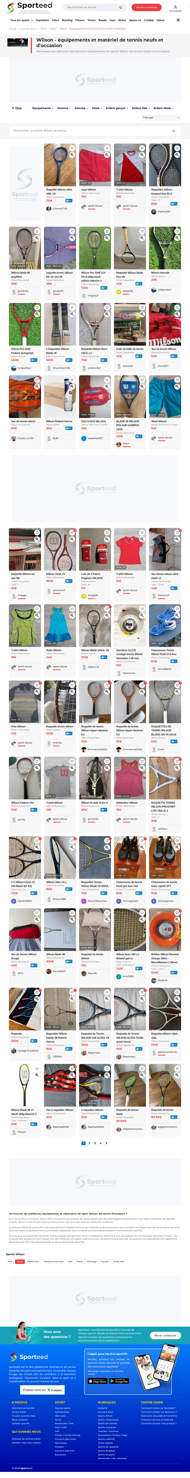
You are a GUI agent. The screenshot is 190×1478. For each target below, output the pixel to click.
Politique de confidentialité (26, 1439)
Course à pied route (65, 1439)
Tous (18, 108)
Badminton (33, 1262)
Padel (80, 1262)
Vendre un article (146, 7)
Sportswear (61, 1443)
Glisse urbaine (105, 1443)
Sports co (135, 20)
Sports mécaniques (108, 1420)
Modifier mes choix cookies (26, 1443)
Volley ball (118, 1262)
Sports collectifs (106, 1439)
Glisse (160, 20)
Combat (149, 20)
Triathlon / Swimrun (108, 1431)
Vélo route (60, 1416)
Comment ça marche (23, 1408)
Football (59, 1447)
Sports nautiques (107, 1427)
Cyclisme (102, 1408)
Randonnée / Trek (64, 1424)
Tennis (91, 20)
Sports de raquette (108, 1447)
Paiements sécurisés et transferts (159, 1416)
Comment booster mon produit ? (158, 1424)
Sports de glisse (106, 1451)
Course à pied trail (64, 1451)
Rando (103, 20)
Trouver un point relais (23, 1416)
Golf (70, 1262)
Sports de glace (106, 1455)
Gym (112, 20)
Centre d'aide (19, 1412)
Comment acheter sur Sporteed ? (159, 1412)
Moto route (61, 1427)
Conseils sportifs (20, 1424)
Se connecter (175, 8)
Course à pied (105, 1412)
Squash (105, 1262)
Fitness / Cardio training (67, 1435)
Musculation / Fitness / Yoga (112, 1435)
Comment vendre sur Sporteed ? (158, 1408)
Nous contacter (165, 1335)
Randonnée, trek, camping (112, 1458)
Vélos (55, 20)
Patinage (92, 1262)
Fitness (79, 20)
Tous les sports (20, 20)
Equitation (42, 20)
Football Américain (54, 1262)
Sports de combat (107, 1424)
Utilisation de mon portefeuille (157, 1420)
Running (67, 20)
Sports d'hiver (105, 1416)
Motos (122, 20)
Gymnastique (62, 1412)
